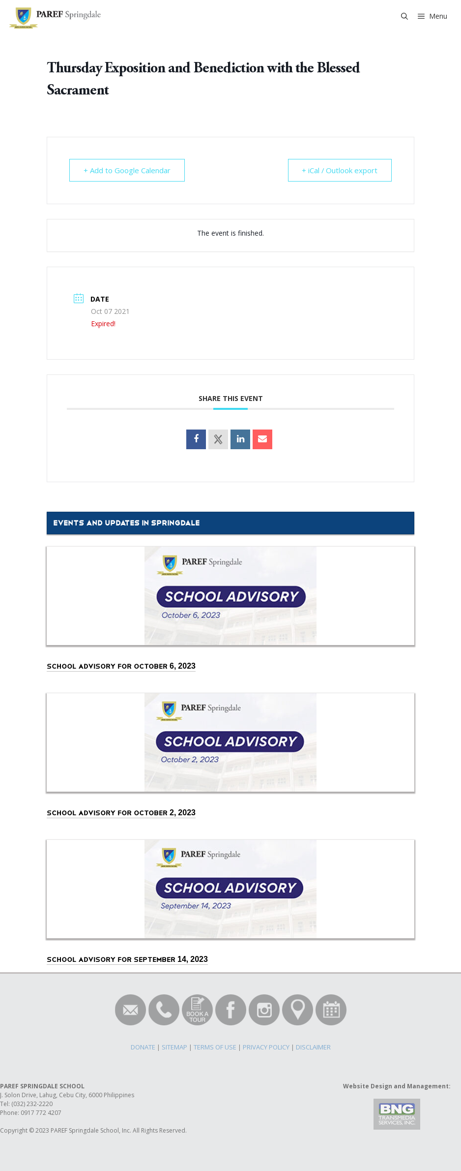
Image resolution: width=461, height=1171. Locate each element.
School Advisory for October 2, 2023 (121, 813)
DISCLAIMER (313, 1047)
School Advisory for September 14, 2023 (127, 959)
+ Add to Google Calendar (127, 170)
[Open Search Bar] (404, 16)
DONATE (143, 1047)
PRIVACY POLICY (266, 1047)
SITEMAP (174, 1047)
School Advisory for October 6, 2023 (121, 666)
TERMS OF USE (215, 1047)
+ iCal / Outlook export (339, 170)
